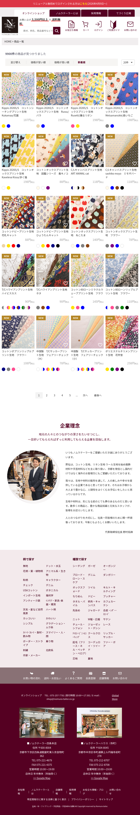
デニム (49, 585)
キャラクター (53, 580)
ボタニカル (52, 590)
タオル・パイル (79, 603)
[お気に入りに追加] (31, 102)
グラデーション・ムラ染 (56, 625)
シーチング (79, 566)
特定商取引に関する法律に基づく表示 (46, 799)
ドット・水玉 (53, 566)
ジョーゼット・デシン (94, 626)
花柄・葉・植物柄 (33, 571)
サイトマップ (106, 799)
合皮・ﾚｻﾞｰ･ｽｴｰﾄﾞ (110, 612)
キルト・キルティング (109, 589)
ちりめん (78, 596)
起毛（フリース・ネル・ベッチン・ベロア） (80, 647)
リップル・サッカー (109, 635)
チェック (28, 585)
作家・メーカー (31, 655)
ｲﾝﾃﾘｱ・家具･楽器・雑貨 (54, 602)
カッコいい (29, 618)
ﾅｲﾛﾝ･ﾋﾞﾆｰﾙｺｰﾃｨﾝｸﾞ (79, 635)
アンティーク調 (31, 600)
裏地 (90, 658)
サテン (107, 619)
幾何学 (49, 595)
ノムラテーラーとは (40, 791)
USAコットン (30, 590)
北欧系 (49, 650)
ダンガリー (109, 575)
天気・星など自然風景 (33, 611)
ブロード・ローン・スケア (79, 578)
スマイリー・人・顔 (56, 634)
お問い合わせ (115, 791)
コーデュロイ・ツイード (94, 645)
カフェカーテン (109, 603)
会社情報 (21, 791)
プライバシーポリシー (82, 799)
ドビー (91, 596)
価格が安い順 (38, 62)
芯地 (75, 658)
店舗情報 (59, 791)
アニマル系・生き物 (56, 573)
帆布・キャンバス (94, 603)
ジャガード (94, 610)
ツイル (91, 587)
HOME (8, 41)
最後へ (98, 395)
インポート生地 (31, 595)
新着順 (81, 62)
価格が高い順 (61, 62)
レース (106, 624)
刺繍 (25, 650)
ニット (76, 619)
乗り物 (49, 641)
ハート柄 (51, 609)
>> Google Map (41, 778)
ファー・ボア (109, 644)
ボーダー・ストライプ (33, 643)
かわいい (51, 618)
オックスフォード (79, 589)
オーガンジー (109, 567)
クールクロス (94, 635)
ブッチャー (109, 596)
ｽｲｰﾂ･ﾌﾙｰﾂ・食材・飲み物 (33, 634)
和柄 (25, 580)
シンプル (28, 623)
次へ (85, 395)
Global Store (115, 697)
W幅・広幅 (94, 619)
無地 (25, 566)
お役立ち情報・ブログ (93, 791)
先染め (76, 610)
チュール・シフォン (79, 626)
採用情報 (72, 791)
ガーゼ (91, 566)
